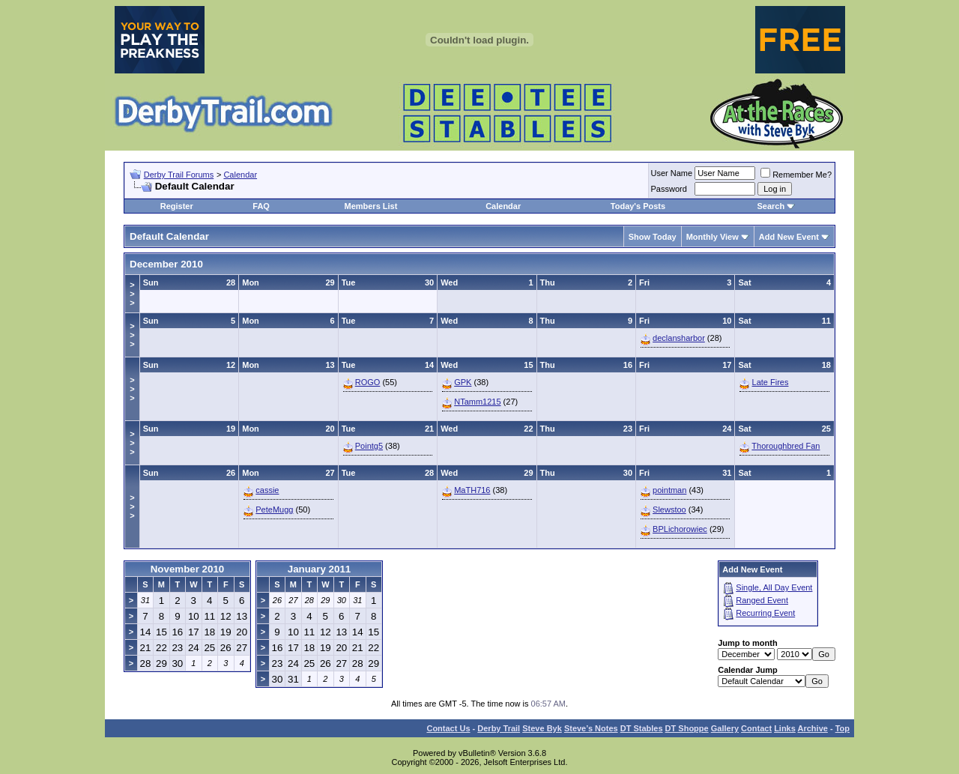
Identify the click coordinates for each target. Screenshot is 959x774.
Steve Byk (542, 728)
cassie (267, 490)
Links (785, 728)
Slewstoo (669, 509)
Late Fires (770, 382)
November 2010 (188, 569)
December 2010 (166, 264)
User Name (672, 173)
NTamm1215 (477, 401)
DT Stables (641, 728)
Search (770, 206)
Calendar (240, 174)
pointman (669, 490)
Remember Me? (796, 174)
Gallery (725, 728)
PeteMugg (274, 509)
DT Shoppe (687, 728)
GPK (462, 382)
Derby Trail (498, 728)
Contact (756, 728)
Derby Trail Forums (179, 174)
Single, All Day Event (774, 587)
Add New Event (789, 236)
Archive (813, 728)
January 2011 (319, 569)
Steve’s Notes (591, 728)
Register (176, 206)
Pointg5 (369, 445)
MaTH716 (472, 490)
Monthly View (712, 236)
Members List (370, 206)
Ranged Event (762, 600)
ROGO (368, 382)
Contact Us (448, 728)
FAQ (261, 206)
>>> (132, 293)
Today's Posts (638, 206)
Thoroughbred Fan (785, 445)
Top (842, 728)
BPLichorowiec (680, 528)
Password (669, 188)
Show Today (653, 236)
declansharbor (679, 337)
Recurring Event (765, 612)
